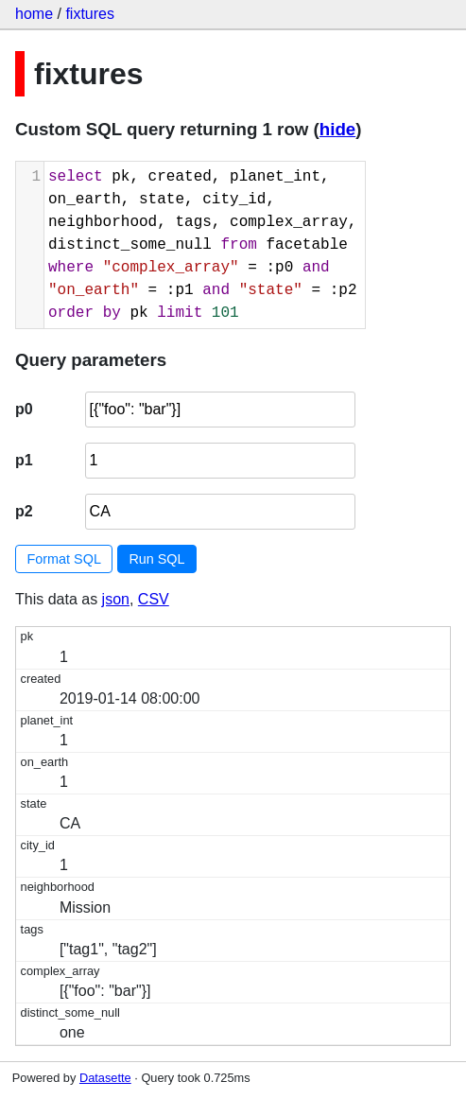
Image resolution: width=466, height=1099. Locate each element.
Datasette (105, 1078)
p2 (24, 511)
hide (337, 129)
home (34, 14)
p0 (24, 409)
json (115, 599)
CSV (153, 599)
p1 (24, 460)
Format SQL (64, 559)
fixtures (89, 14)
